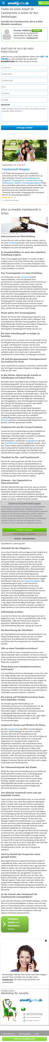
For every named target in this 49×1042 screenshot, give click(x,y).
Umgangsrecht (18, 180)
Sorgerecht (6, 180)
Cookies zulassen (24, 530)
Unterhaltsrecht (10, 443)
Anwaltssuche (9, 1034)
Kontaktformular (7, 980)
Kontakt (37, 30)
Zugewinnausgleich (32, 581)
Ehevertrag (38, 180)
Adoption (18, 183)
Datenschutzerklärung (28, 538)
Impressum (17, 538)
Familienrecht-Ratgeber (16, 169)
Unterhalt (29, 180)
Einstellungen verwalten (24, 534)
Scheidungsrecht (32, 178)
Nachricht (5, 104)
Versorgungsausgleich (31, 183)
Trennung (25, 277)
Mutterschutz (7, 183)
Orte (37, 1034)
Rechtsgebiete (25, 1034)
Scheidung (13, 243)
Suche (45, 3)
